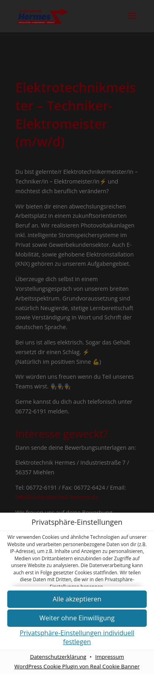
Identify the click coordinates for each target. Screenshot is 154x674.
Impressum (109, 656)
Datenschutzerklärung (58, 656)
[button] (77, 618)
